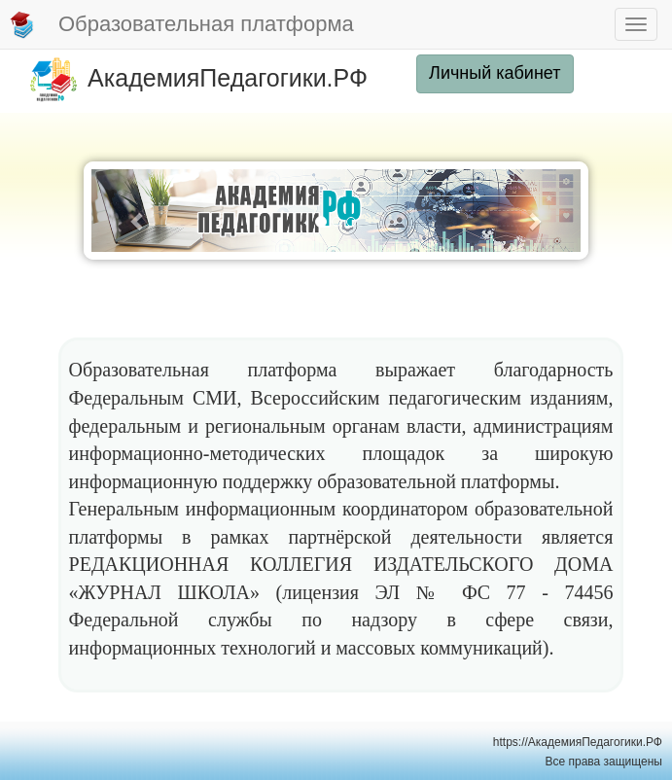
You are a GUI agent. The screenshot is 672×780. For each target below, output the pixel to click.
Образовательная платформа (182, 25)
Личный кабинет (494, 73)
